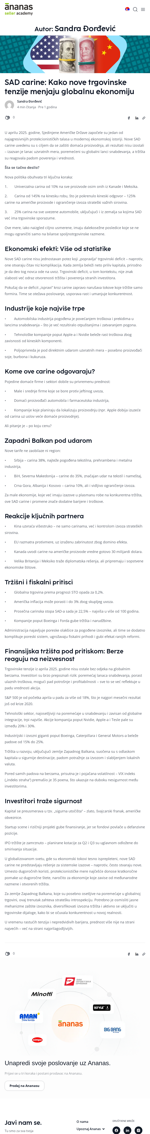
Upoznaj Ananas (91, 1129)
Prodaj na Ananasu (24, 1086)
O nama (82, 1121)
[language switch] (127, 9)
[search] (135, 9)
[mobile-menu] (143, 9)
